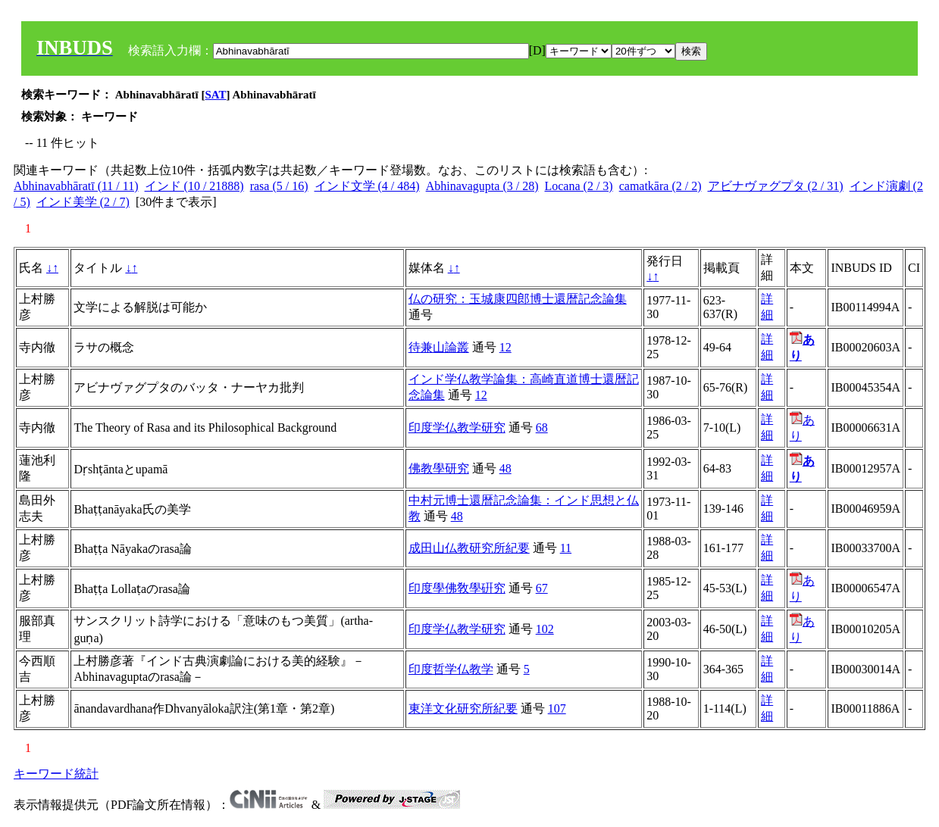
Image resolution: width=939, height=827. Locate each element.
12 (505, 347)
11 (565, 547)
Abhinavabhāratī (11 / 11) (76, 185)
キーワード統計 (56, 773)
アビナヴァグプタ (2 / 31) (776, 185)
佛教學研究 (438, 468)
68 (542, 427)
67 (542, 588)
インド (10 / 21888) (194, 185)
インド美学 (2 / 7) (83, 201)
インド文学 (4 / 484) (367, 185)
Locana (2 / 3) (578, 185)
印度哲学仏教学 (450, 669)
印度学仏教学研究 (456, 427)
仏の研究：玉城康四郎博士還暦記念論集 (517, 298)
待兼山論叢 (438, 347)
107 (557, 708)
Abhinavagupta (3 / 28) (482, 185)
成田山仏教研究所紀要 (469, 547)
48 (505, 468)
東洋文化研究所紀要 (463, 708)
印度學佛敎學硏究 (456, 588)
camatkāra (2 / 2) (660, 185)
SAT (216, 95)
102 (545, 629)
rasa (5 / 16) (279, 185)
